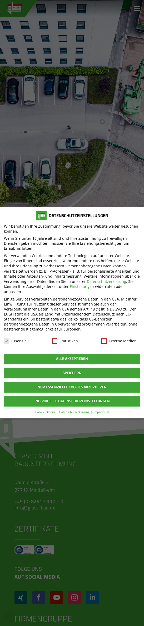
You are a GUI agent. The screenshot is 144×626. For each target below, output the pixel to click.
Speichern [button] (71, 372)
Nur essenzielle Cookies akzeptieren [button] (71, 387)
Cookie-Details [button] (45, 412)
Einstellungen (82, 286)
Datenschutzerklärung (106, 281)
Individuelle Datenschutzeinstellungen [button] (72, 401)
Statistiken (65, 341)
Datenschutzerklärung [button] (74, 412)
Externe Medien (119, 341)
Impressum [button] (101, 412)
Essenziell (16, 341)
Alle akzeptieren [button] (72, 358)
